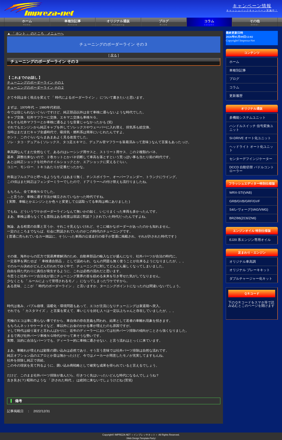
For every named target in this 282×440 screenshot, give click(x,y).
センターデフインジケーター (250, 159)
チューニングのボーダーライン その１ (35, 82)
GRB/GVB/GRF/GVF (244, 201)
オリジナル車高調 (242, 261)
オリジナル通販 (118, 22)
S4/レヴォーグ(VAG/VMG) (248, 209)
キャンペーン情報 (252, 7)
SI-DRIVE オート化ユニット (250, 138)
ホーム (27, 22)
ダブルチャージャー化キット (250, 278)
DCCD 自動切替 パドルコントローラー (251, 169)
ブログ (163, 22)
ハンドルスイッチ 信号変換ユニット (251, 127)
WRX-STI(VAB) (240, 192)
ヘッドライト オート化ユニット (251, 148)
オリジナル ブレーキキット (249, 270)
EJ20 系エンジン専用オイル (250, 240)
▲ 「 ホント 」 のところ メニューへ (35, 33)
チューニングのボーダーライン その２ (35, 87)
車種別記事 (72, 22)
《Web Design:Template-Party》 (141, 438)
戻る (113, 55)
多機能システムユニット (247, 117)
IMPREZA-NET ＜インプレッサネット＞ (136, 434)
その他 (254, 22)
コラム (209, 22)
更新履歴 (236, 95)
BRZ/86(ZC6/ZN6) (242, 218)
